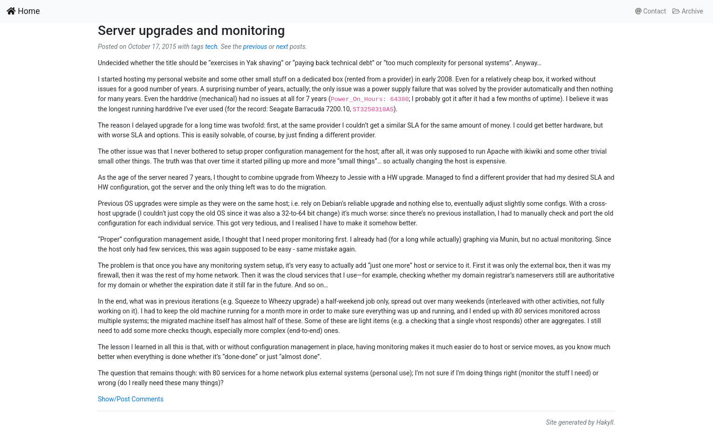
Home (23, 11)
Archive (687, 11)
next (282, 46)
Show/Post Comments (131, 399)
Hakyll (604, 422)
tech (211, 46)
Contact (650, 11)
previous (255, 46)
